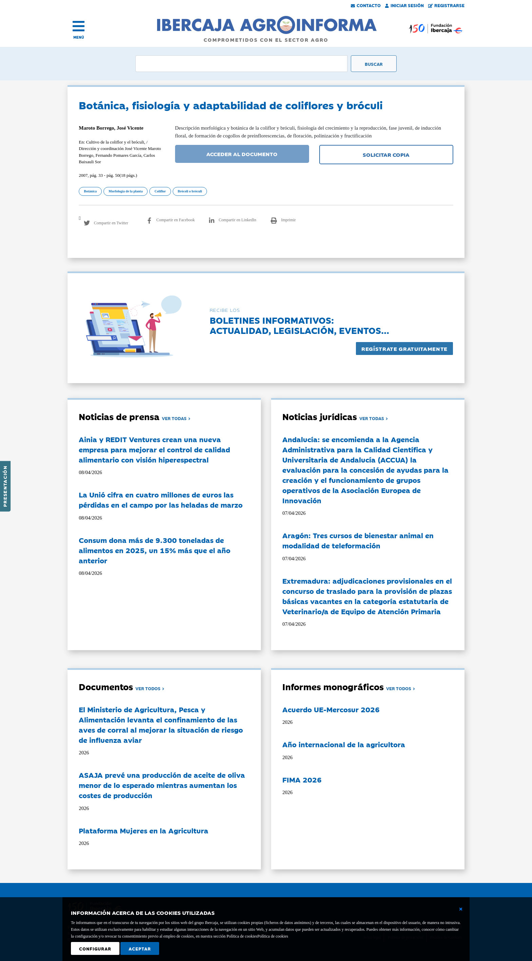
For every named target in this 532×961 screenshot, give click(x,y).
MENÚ (78, 37)
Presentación (4, 486)
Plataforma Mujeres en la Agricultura (143, 830)
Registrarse (446, 5)
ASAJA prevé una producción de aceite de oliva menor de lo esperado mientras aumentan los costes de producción (162, 785)
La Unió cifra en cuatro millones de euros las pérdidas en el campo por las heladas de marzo (161, 499)
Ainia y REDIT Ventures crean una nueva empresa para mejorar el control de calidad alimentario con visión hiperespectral (154, 449)
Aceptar (140, 948)
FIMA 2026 (302, 779)
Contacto (366, 5)
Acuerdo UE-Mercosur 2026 (331, 709)
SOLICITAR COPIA (386, 154)
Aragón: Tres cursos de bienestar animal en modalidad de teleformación (358, 540)
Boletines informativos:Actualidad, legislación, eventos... (299, 325)
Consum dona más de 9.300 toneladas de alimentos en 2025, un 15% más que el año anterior (154, 550)
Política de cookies (272, 936)
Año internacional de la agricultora (343, 744)
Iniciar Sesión (404, 5)
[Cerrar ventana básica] (460, 909)
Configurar (95, 948)
